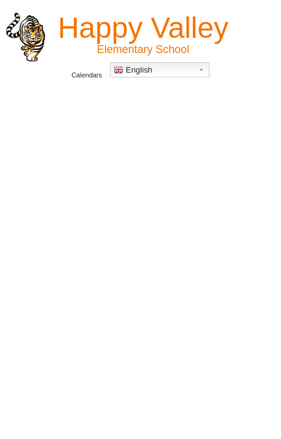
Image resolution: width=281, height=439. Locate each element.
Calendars (86, 75)
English (133, 70)
